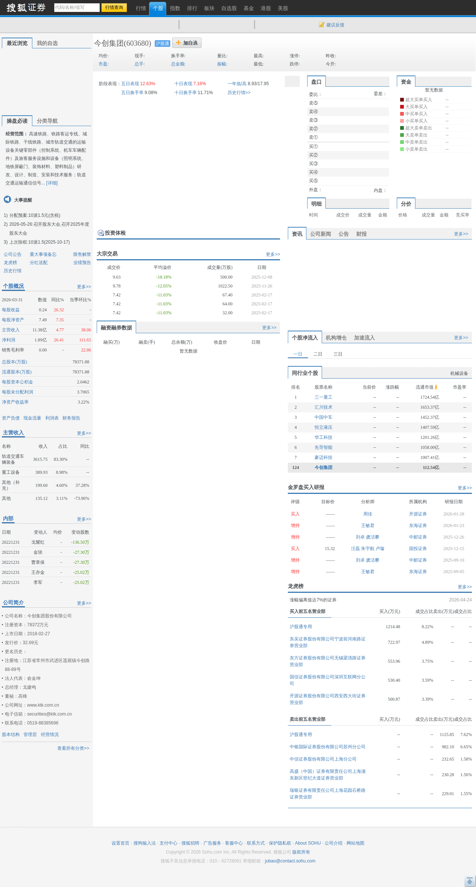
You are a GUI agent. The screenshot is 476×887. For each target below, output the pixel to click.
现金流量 (32, 418)
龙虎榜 (10, 262)
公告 (343, 234)
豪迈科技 (323, 457)
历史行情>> (239, 92)
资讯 (297, 234)
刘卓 (361, 537)
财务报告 (71, 418)
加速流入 (364, 338)
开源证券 (418, 514)
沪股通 (162, 43)
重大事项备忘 (43, 254)
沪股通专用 (301, 626)
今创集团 (109, 43)
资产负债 (11, 418)
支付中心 (168, 843)
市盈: (104, 64)
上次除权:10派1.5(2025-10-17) (39, 242)
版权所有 (301, 852)
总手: (140, 64)
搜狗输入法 (145, 843)
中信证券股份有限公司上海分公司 (323, 759)
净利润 (8, 340)
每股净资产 (13, 319)
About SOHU (308, 843)
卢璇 (380, 548)
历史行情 (13, 270)
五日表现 (130, 83)
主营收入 (11, 329)
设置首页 (120, 843)
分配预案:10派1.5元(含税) (34, 215)
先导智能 (323, 447)
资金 (406, 82)
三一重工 (323, 397)
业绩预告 (82, 262)
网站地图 (355, 843)
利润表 (52, 418)
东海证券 (418, 525)
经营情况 (50, 734)
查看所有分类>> (73, 748)
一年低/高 (237, 83)
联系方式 (256, 843)
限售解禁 (82, 254)
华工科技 (323, 437)
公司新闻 (320, 234)
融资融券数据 (116, 328)
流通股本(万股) (17, 372)
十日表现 (183, 83)
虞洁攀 (372, 537)
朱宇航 (368, 548)
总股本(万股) (14, 361)
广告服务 (212, 843)
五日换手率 (132, 92)
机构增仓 (336, 338)
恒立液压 (323, 427)
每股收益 (11, 309)
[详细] (52, 183)
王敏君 (367, 525)
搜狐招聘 (190, 843)
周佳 (367, 514)
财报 (361, 234)
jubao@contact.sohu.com (290, 861)
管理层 (30, 734)
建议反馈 (335, 25)
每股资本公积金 (17, 382)
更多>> (84, 286)
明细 (316, 204)
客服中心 (234, 843)
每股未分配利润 (17, 392)
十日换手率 (185, 92)
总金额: (178, 64)
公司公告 (13, 254)
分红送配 (39, 262)
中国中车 (323, 417)
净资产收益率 (15, 402)
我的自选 (47, 43)
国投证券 (418, 548)
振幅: (222, 64)
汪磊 (356, 548)
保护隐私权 (280, 843)
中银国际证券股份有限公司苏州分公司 (328, 746)
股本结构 (11, 734)
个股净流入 (305, 338)
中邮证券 (418, 537)
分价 (406, 204)
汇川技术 (323, 407)
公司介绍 (333, 843)
